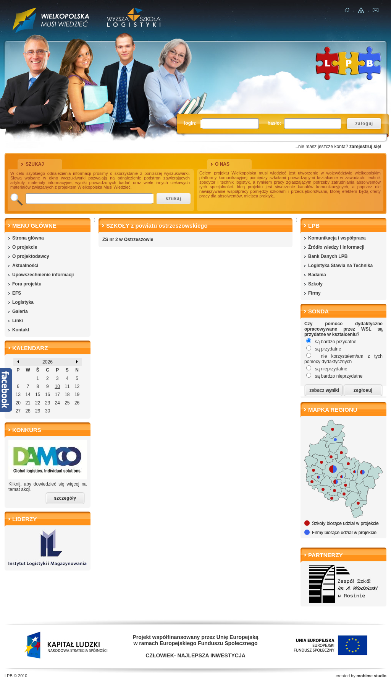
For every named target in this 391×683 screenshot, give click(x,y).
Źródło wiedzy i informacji (336, 247)
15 (37, 394)
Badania (317, 274)
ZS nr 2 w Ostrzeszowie (127, 239)
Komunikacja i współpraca (337, 238)
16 (47, 394)
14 (27, 394)
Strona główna (28, 238)
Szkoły (315, 284)
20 (18, 403)
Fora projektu (27, 284)
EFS (16, 293)
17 (57, 394)
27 (18, 411)
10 (57, 386)
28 (27, 411)
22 (37, 403)
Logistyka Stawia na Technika (340, 265)
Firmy (314, 293)
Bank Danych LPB (327, 256)
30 (47, 411)
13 (18, 394)
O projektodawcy (30, 256)
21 (27, 403)
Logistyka (23, 302)
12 (76, 386)
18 (67, 394)
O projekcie (24, 247)
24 (57, 403)
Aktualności (25, 265)
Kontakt (20, 330)
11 (67, 386)
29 (37, 411)
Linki (17, 320)
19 (76, 394)
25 (67, 403)
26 (76, 403)
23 (47, 403)
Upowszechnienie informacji (43, 274)
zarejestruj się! (365, 146)
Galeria (20, 311)
